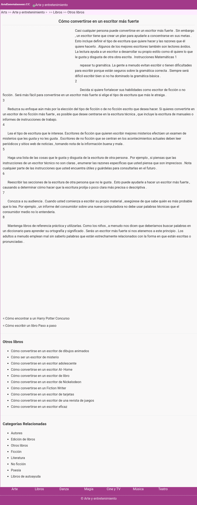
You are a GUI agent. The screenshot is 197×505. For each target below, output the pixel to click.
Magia (88, 489)
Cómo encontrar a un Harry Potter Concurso (37, 318)
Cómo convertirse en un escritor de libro (40, 376)
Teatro (163, 489)
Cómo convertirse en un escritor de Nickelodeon (46, 382)
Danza (64, 489)
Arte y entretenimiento (51, 5)
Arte (15, 489)
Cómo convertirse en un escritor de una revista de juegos (53, 400)
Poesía (16, 470)
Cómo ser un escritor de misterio (35, 357)
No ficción (18, 464)
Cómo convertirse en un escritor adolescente (44, 363)
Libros (57, 12)
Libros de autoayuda (26, 476)
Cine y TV (114, 489)
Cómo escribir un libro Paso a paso (31, 326)
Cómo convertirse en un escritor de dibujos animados (50, 351)
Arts (4, 12)
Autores (16, 433)
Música (138, 489)
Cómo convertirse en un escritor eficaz (39, 407)
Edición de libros (23, 439)
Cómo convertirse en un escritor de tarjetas (43, 394)
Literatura (18, 458)
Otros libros (75, 12)
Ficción (16, 452)
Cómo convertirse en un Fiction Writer (39, 388)
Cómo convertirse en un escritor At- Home (42, 370)
